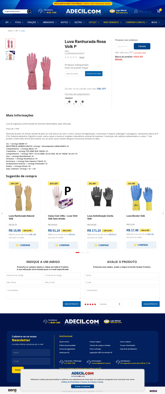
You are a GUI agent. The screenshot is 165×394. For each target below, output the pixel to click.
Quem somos (64, 342)
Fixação (32, 22)
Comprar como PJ (135, 22)
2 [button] (82, 252)
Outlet (93, 22)
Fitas (18, 22)
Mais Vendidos (111, 22)
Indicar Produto (72, 304)
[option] (10, 45)
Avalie (81, 57)
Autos (64, 22)
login (145, 11)
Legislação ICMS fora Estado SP (101, 353)
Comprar (23, 245)
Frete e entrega (95, 349)
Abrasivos (48, 22)
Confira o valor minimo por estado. (97, 3)
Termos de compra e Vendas (100, 345)
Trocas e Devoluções (127, 345)
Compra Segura (95, 342)
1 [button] (77, 252)
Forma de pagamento (67, 349)
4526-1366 (50, 12)
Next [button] (163, 213)
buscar (29, 11)
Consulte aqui (140, 52)
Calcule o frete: (132, 40)
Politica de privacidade (67, 345)
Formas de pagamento (77, 93)
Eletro (78, 22)
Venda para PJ (64, 353)
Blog (154, 22)
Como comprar (125, 342)
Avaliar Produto (151, 304)
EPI (7, 22)
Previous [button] (1, 213)
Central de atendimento (128, 349)
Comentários (43, 293)
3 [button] (88, 252)
